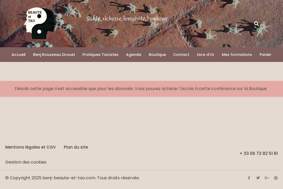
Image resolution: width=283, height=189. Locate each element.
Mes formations (237, 54)
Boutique (157, 54)
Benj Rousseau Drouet (54, 54)
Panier (265, 54)
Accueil (18, 54)
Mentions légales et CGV (30, 147)
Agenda (133, 54)
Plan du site (76, 147)
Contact (181, 54)
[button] (256, 23)
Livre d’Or (205, 54)
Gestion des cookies (25, 162)
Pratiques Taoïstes (100, 54)
